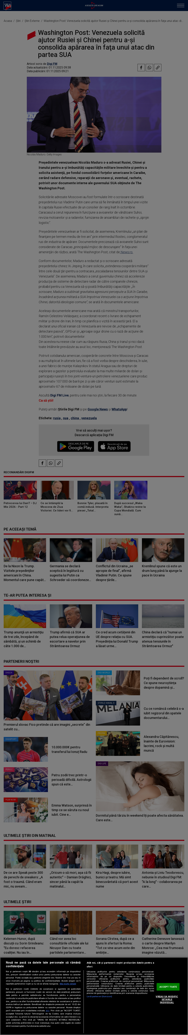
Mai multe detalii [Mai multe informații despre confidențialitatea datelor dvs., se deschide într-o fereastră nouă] (68, 984)
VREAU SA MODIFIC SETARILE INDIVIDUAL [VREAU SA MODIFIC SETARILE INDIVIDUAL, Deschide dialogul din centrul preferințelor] (167, 999)
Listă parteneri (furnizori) (99, 996)
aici (47, 1010)
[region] (94, 996)
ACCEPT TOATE (168, 986)
